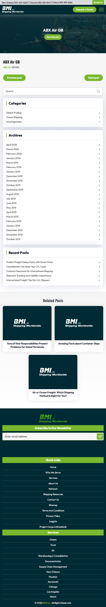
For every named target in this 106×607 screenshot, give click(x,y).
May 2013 (11, 207)
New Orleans (53, 571)
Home (53, 467)
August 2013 (12, 194)
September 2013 (14, 189)
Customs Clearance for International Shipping (29, 271)
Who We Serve (53, 472)
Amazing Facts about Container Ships (79, 343)
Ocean (53, 539)
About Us (53, 483)
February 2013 (13, 221)
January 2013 (13, 225)
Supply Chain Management (53, 566)
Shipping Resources (53, 494)
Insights (53, 521)
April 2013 (11, 212)
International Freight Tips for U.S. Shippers (28, 280)
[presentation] (20, 446)
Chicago (53, 586)
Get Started (53, 37)
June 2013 (11, 203)
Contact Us (53, 499)
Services (53, 478)
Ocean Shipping (14, 117)
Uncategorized (13, 121)
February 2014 (13, 167)
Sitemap (53, 505)
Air (53, 550)
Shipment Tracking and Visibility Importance (28, 275)
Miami (53, 596)
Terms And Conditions (53, 510)
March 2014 (12, 162)
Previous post (14, 77)
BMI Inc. (46, 602)
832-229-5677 (44, 2)
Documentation (53, 561)
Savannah (53, 581)
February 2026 (14, 153)
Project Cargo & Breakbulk (53, 526)
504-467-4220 (21, 2)
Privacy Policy (53, 516)
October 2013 (13, 185)
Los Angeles (53, 591)
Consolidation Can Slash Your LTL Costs (26, 266)
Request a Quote (84, 9)
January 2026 (13, 158)
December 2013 (14, 176)
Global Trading (13, 112)
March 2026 (12, 149)
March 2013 (12, 216)
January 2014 (13, 171)
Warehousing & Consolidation (53, 555)
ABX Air (7, 67)
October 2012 (13, 239)
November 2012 (14, 234)
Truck (53, 545)
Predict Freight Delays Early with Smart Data (29, 262)
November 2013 (14, 180)
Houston (53, 576)
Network (53, 488)
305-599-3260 (66, 2)
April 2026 (11, 144)
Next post (93, 77)
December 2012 (14, 230)
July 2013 (11, 198)
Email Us (98, 2)
